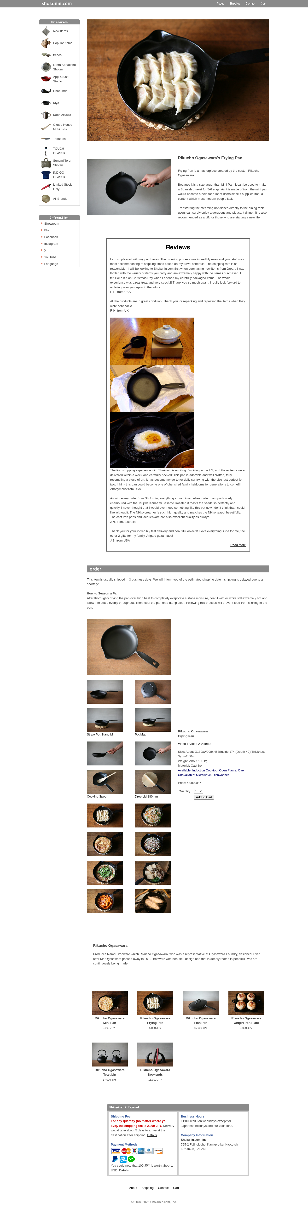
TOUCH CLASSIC (60, 151)
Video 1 (183, 744)
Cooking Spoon (97, 796)
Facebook (51, 237)
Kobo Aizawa (62, 115)
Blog (47, 230)
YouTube (50, 257)
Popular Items (62, 43)
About (133, 1188)
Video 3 (206, 744)
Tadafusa (59, 139)
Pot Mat (140, 734)
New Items (60, 31)
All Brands (60, 198)
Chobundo (60, 91)
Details (152, 1135)
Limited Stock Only (62, 187)
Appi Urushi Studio (61, 79)
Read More (238, 545)
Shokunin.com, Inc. (194, 1139)
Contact (163, 1188)
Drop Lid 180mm (146, 796)
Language (51, 264)
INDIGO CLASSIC (60, 175)
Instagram (51, 243)
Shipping (147, 1188)
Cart (176, 1188)
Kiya (56, 103)
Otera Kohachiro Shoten (64, 67)
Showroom (51, 223)
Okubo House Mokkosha (62, 127)
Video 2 (194, 744)
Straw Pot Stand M (100, 734)
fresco (57, 55)
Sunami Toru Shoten (62, 163)
